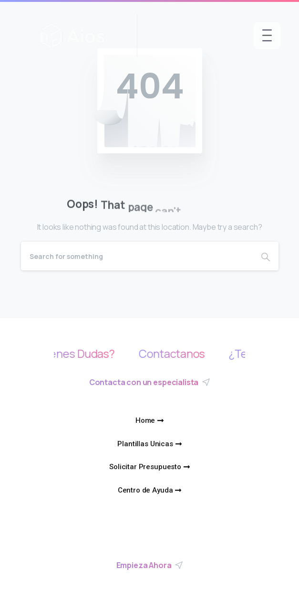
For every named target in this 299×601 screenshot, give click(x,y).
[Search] (137, 256)
